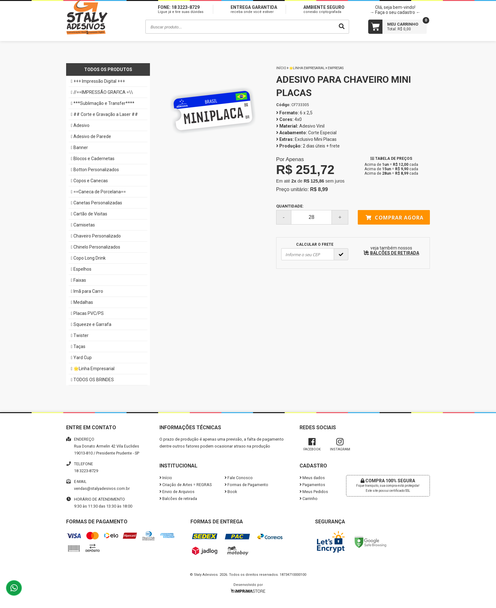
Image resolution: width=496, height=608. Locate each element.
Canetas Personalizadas (96, 202)
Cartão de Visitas (89, 213)
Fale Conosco (239, 477)
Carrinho (309, 498)
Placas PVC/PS (87, 313)
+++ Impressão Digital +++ (98, 81)
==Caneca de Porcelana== (98, 191)
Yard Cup (81, 357)
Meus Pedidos (314, 491)
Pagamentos (312, 484)
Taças (78, 346)
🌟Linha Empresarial (93, 368)
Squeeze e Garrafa (91, 324)
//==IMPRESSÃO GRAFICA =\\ (102, 92)
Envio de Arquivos (177, 491)
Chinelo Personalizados (95, 247)
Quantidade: (312, 214)
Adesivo (80, 125)
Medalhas (82, 302)
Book (231, 491)
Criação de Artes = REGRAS (185, 484)
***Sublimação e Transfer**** (102, 103)
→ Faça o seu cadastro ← (395, 12)
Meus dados (312, 477)
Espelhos (81, 269)
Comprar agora (395, 217)
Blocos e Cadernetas (93, 158)
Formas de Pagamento (246, 484)
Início (281, 68)
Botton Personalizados (95, 169)
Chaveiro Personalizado (96, 235)
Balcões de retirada (178, 498)
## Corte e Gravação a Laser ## (104, 114)
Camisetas (83, 224)
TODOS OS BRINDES (92, 379)
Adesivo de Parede (91, 136)
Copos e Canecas (89, 180)
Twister (80, 335)
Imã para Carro (87, 291)
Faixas (78, 280)
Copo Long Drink (88, 258)
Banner (79, 147)
